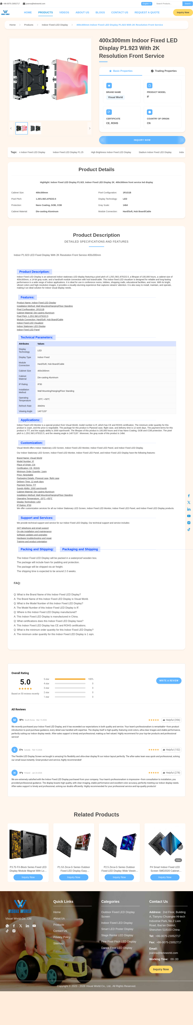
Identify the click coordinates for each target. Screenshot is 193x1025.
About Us (82, 12)
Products (45, 12)
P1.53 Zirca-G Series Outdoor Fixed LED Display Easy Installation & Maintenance (73, 869)
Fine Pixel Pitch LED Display (118, 941)
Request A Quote (147, 12)
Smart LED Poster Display (117, 929)
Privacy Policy (61, 937)
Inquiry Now (183, 12)
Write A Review (168, 680)
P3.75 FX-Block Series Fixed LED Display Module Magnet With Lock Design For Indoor (28, 869)
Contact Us (119, 12)
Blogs (100, 12)
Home (28, 12)
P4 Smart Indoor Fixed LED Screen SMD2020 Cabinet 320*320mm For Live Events (164, 869)
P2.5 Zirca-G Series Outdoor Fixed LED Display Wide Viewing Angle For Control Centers (119, 869)
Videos (64, 12)
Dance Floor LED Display (116, 947)
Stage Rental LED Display (117, 935)
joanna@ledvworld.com (35, 4)
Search (188, 4)
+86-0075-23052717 (11, 4)
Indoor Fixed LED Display (116, 922)
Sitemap (58, 943)
